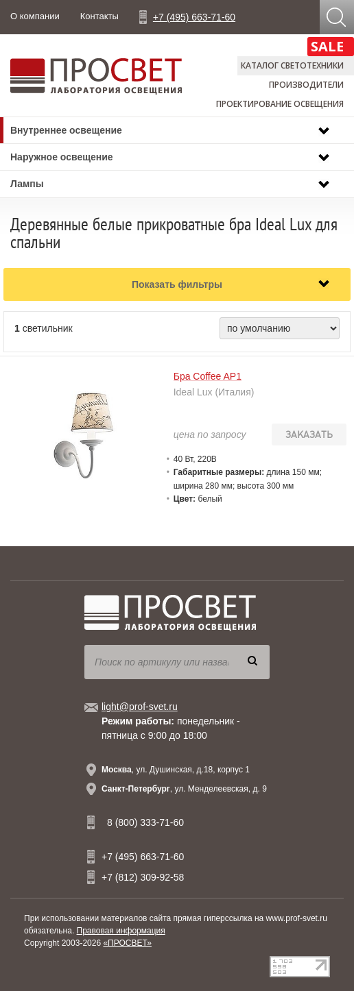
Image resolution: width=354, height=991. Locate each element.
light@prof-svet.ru (140, 706)
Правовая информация (121, 930)
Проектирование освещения (280, 104)
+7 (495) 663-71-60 (194, 17)
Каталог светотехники (292, 65)
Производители (306, 84)
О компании (35, 16)
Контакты (99, 16)
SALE (327, 46)
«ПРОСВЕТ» (127, 943)
